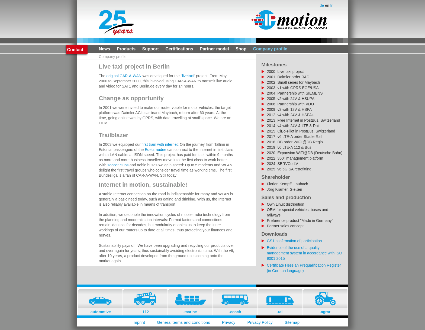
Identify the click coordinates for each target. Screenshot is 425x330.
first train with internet (160, 144)
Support (150, 49)
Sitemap (292, 322)
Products (126, 49)
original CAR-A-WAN (124, 76)
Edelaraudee (155, 149)
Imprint (139, 322)
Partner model (214, 49)
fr (331, 5)
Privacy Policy (259, 322)
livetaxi (188, 76)
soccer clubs (117, 165)
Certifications (179, 49)
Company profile (270, 49)
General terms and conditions (183, 322)
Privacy (228, 322)
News (104, 49)
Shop (241, 49)
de (322, 5)
